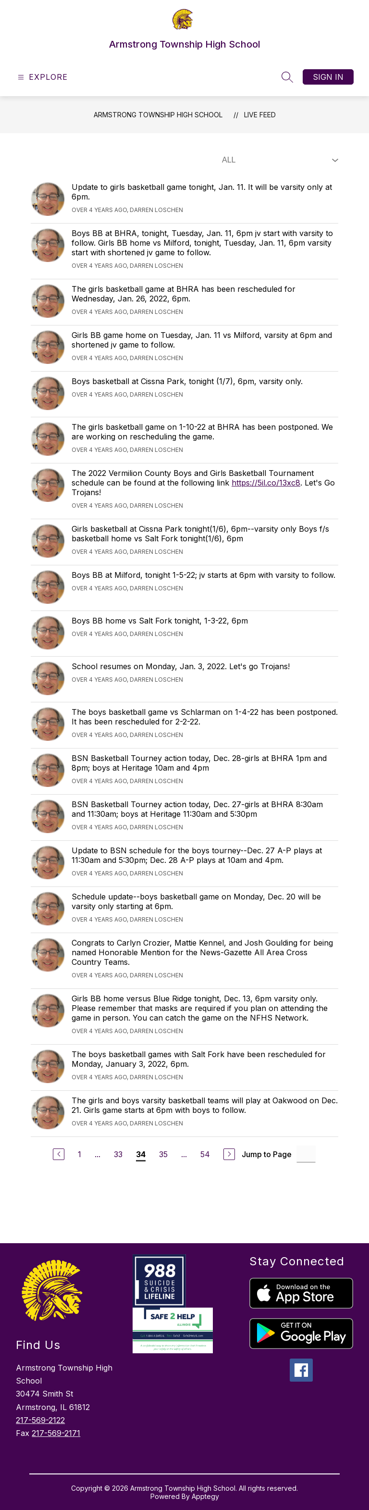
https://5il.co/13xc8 (266, 482)
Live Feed (260, 115)
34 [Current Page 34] (141, 1154)
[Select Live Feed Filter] (278, 160)
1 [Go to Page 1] (79, 1154)
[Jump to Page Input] (306, 1154)
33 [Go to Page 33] (118, 1154)
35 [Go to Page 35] (163, 1154)
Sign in (328, 77)
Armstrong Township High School (158, 115)
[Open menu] (41, 77)
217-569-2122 (40, 1420)
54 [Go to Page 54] (205, 1154)
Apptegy (205, 1496)
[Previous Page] (58, 1154)
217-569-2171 (56, 1433)
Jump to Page (267, 1154)
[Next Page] (229, 1154)
